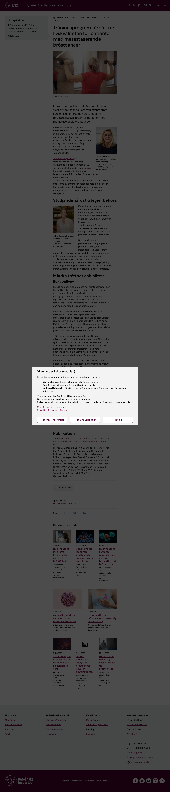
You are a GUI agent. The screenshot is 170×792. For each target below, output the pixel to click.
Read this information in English (52, 410)
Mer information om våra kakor (51, 407)
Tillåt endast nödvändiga (52, 419)
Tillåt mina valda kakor (85, 419)
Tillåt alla (117, 419)
